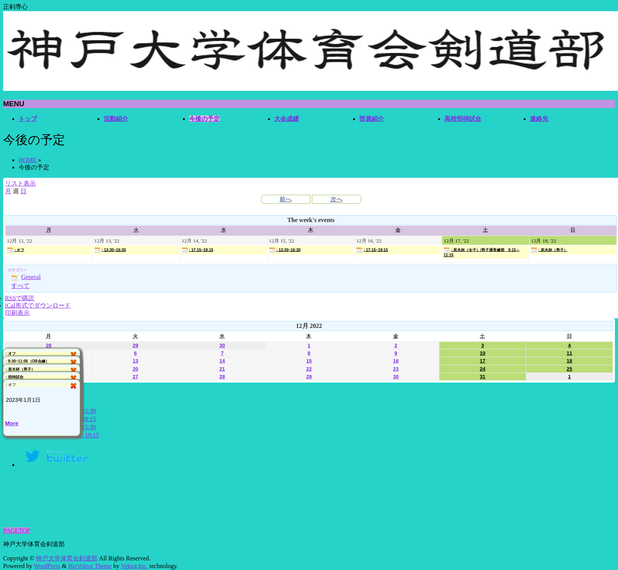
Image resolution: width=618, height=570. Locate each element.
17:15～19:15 (82, 435)
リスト (20, 183)
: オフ (15, 250)
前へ (286, 199)
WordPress (47, 566)
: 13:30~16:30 (110, 250)
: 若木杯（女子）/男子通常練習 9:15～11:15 (482, 252)
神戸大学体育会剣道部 (66, 558)
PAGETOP (16, 530)
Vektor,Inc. (134, 566)
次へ (336, 199)
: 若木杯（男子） (549, 250)
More (11, 424)
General (26, 277)
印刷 (17, 312)
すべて (20, 285)
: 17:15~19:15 (197, 250)
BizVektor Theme (90, 566)
